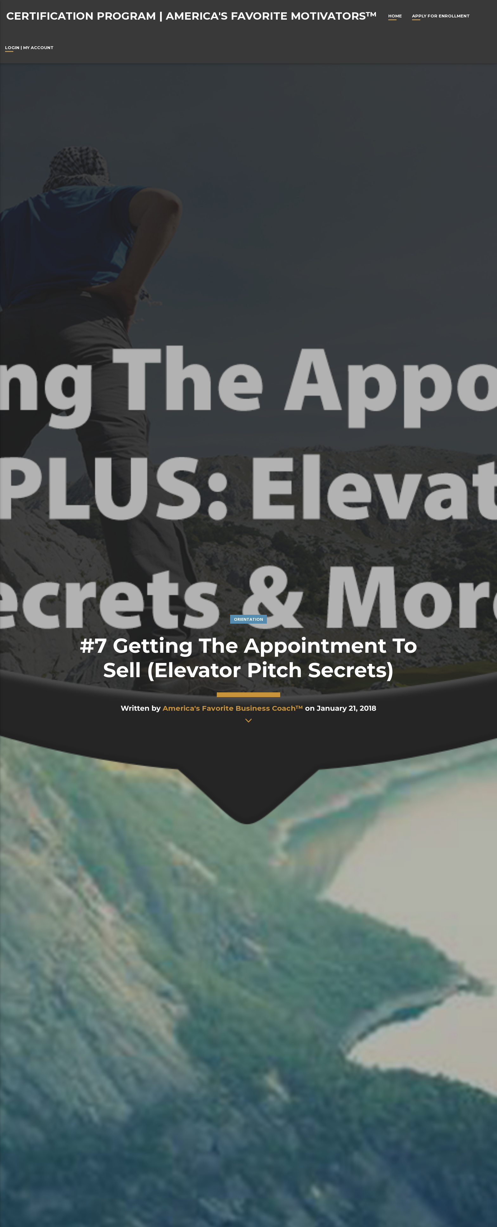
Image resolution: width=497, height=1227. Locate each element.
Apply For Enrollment (441, 15)
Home (395, 15)
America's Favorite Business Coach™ (233, 708)
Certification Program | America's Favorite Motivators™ (191, 15)
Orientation (248, 619)
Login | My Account (29, 47)
